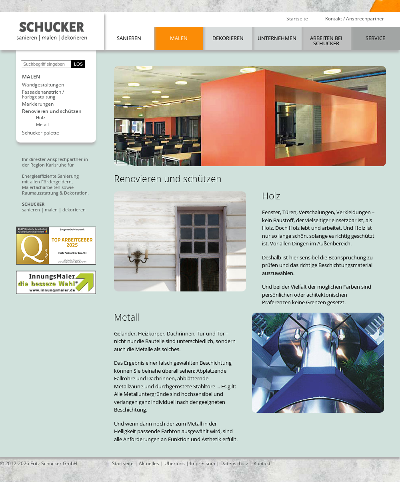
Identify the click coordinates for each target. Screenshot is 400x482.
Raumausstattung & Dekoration (55, 193)
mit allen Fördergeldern (47, 182)
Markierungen (38, 104)
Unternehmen (277, 38)
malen (51, 210)
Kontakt (262, 463)
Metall (42, 124)
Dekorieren (228, 38)
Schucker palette (40, 133)
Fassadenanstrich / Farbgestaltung (43, 94)
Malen (179, 38)
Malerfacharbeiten (41, 187)
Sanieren (129, 38)
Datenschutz (234, 463)
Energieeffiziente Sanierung (50, 176)
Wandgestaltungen (43, 84)
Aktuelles (149, 463)
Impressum (202, 463)
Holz (40, 117)
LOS (78, 64)
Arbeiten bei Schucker (326, 40)
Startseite (297, 18)
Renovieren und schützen (52, 111)
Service (375, 38)
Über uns (174, 463)
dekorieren (74, 210)
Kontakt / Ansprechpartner (354, 18)
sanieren (31, 210)
